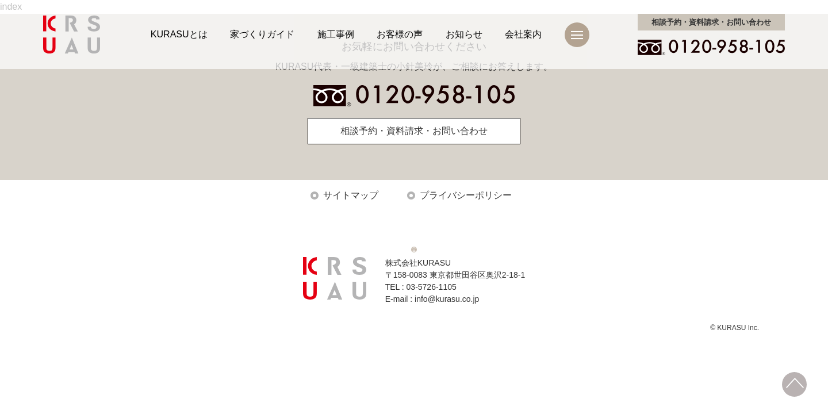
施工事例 (335, 34)
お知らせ (464, 34)
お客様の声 (400, 34)
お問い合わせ (711, 22)
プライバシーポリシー (466, 195)
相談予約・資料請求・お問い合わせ (414, 131)
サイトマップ (350, 195)
